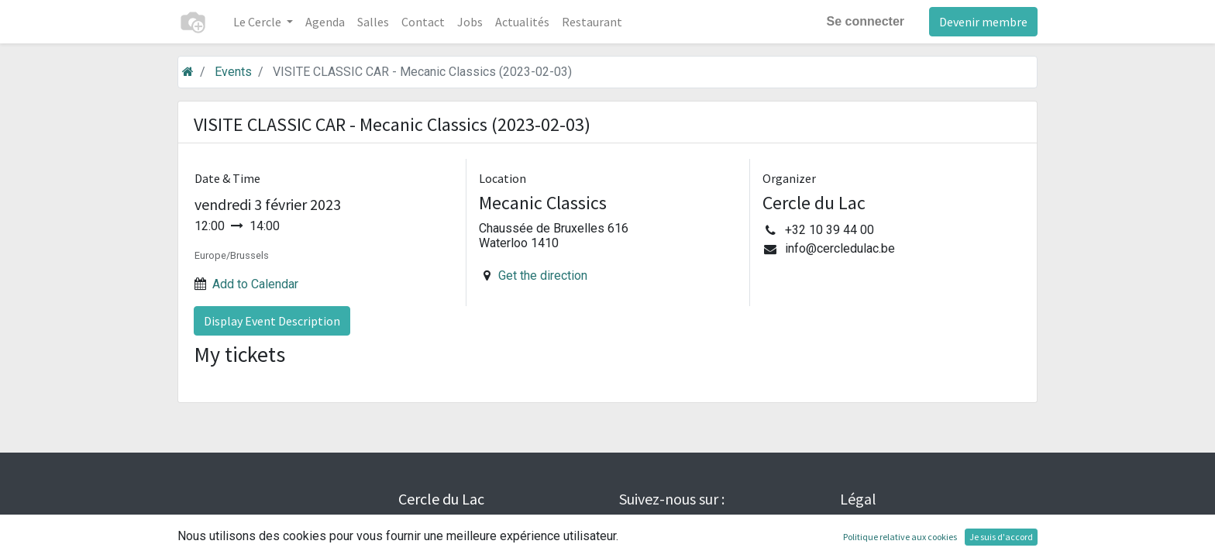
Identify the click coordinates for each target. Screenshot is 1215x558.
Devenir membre (983, 21)
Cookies (863, 545)
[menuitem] (325, 21)
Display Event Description (272, 321)
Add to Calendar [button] (255, 284)
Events (233, 71)
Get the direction (542, 275)
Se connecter (865, 21)
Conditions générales (901, 524)
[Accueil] (188, 71)
